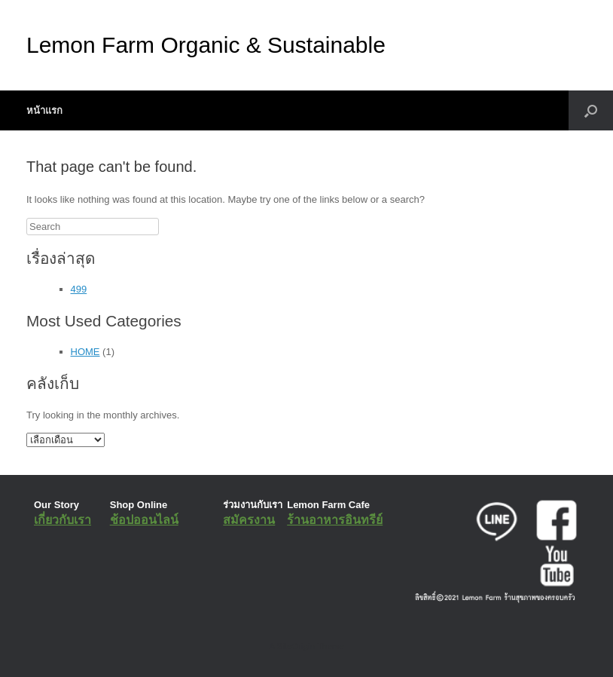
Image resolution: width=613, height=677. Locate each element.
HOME (85, 351)
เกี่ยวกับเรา (62, 519)
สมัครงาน (249, 519)
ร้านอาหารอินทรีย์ (335, 519)
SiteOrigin (295, 646)
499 (79, 289)
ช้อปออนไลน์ (144, 519)
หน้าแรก (44, 110)
